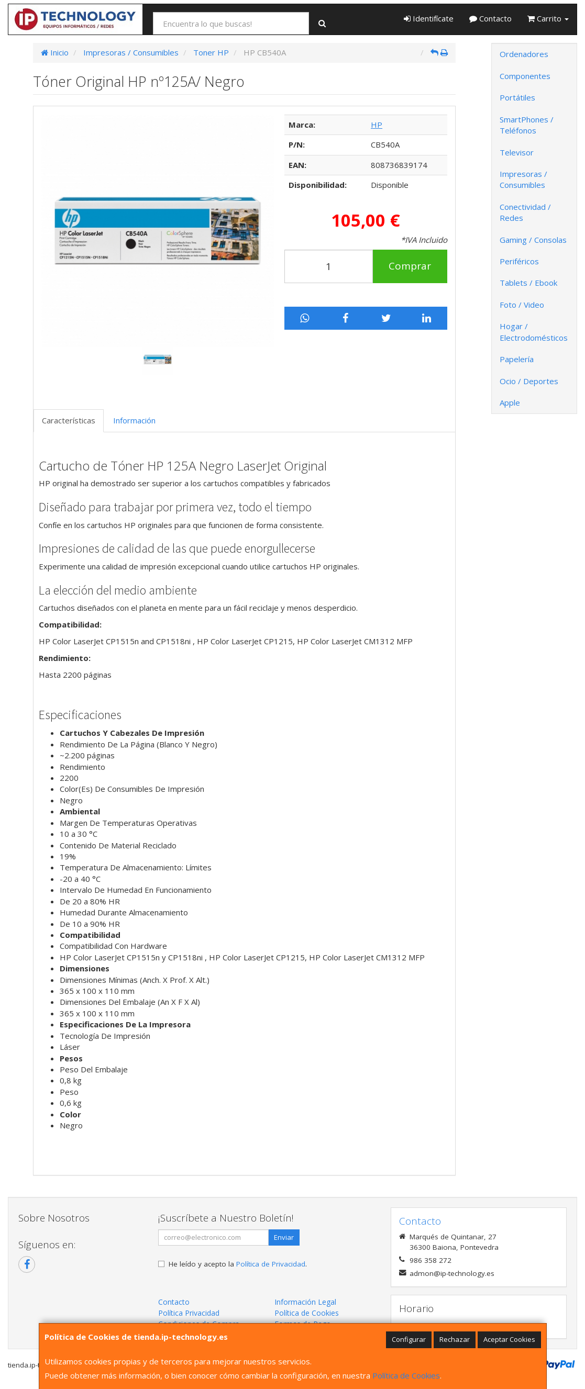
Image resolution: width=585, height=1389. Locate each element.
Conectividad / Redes (525, 212)
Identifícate (429, 18)
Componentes (525, 76)
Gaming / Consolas (533, 239)
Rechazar (454, 1339)
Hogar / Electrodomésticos (534, 331)
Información (134, 420)
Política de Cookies (406, 1375)
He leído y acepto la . (238, 1264)
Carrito (548, 18)
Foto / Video (522, 304)
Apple (510, 402)
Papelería (517, 359)
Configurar (409, 1339)
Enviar (284, 1237)
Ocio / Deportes (529, 381)
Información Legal (305, 1302)
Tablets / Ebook (528, 282)
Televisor (517, 152)
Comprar (410, 266)
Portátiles (517, 97)
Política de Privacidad (270, 1264)
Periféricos (519, 261)
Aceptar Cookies (509, 1339)
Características (68, 420)
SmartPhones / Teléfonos (527, 125)
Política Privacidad (188, 1313)
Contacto (490, 18)
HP (376, 124)
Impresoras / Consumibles (523, 179)
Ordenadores (524, 54)
